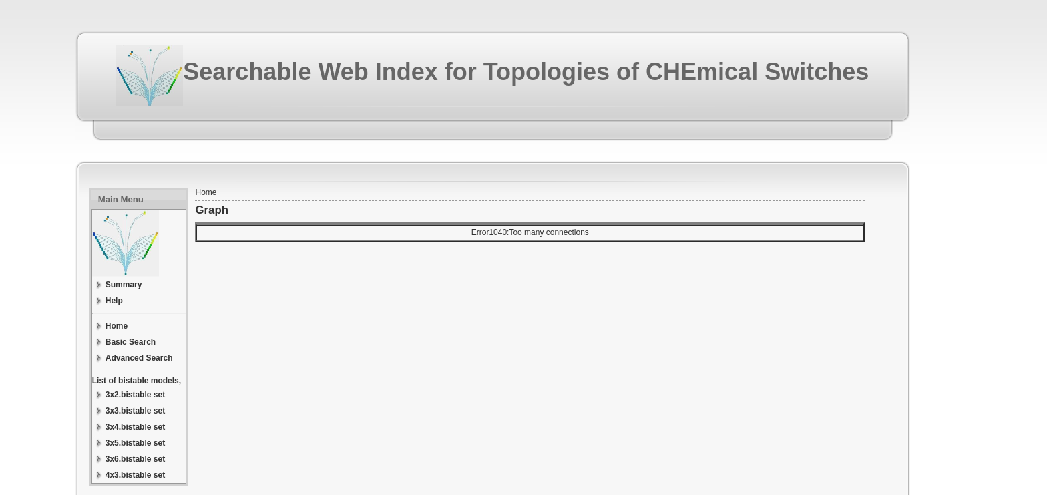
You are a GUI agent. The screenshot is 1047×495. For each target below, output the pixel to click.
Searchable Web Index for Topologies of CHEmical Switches (526, 72)
